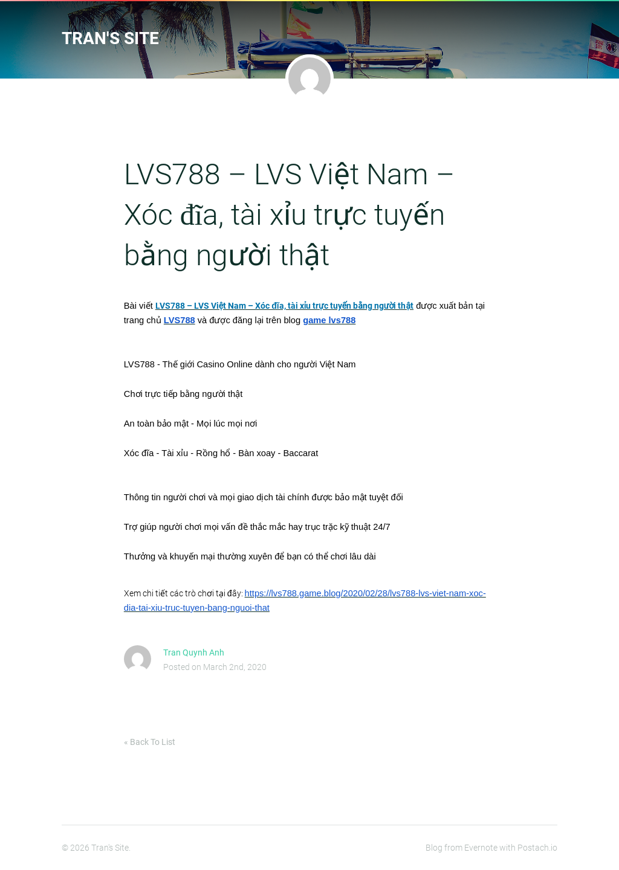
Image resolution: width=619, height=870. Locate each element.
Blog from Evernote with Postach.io (491, 847)
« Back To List (149, 742)
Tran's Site (110, 38)
